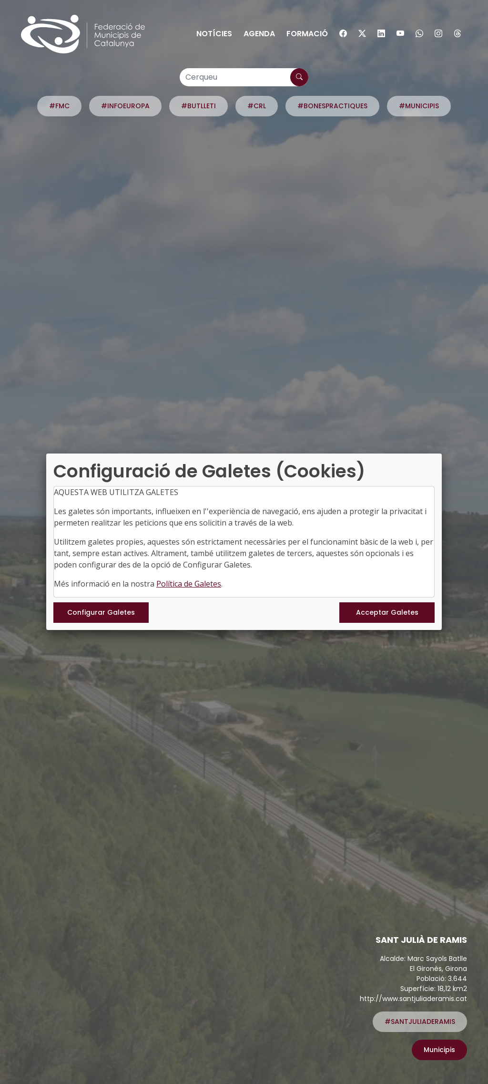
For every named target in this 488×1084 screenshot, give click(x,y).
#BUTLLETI (198, 106)
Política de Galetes (188, 583)
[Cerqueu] (244, 77)
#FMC (59, 106)
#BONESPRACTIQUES (332, 106)
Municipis (439, 1049)
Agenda (259, 33)
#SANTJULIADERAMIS (420, 1021)
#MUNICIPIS (419, 106)
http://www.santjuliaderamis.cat (413, 998)
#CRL (256, 106)
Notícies (214, 33)
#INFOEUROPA (125, 106)
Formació (307, 33)
